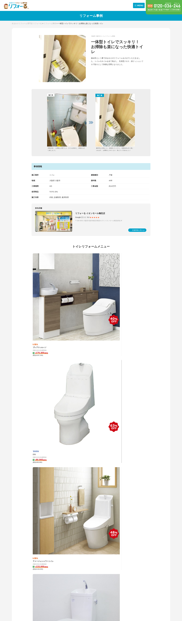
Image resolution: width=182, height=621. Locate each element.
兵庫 (44, 545)
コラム (83, 530)
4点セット (58, 553)
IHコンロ (70, 542)
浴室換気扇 (71, 546)
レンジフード (59, 546)
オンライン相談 (132, 557)
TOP (35, 530)
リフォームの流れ (135, 530)
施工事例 (107, 530)
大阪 (33, 545)
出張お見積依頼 (132, 553)
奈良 (33, 548)
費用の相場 (37, 557)
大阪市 (57, 180)
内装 (68, 557)
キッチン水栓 (59, 550)
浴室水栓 (70, 550)
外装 (56, 561)
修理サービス (62, 566)
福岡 (44, 552)
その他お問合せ (144, 557)
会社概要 (142, 543)
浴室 (68, 535)
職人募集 (142, 561)
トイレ (57, 538)
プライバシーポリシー (137, 571)
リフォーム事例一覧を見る (91, 447)
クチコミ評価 (143, 540)
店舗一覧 (36, 540)
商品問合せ (142, 553)
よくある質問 (133, 566)
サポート (130, 543)
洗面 (68, 538)
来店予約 (130, 561)
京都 (44, 548)
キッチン (58, 535)
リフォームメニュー (65, 530)
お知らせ (36, 535)
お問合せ (131, 549)
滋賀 (33, 552)
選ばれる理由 (131, 540)
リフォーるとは (134, 535)
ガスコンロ (59, 542)
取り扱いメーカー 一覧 (90, 564)
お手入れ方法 (86, 559)
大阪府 (52, 180)
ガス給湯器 (71, 553)
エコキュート (59, 557)
